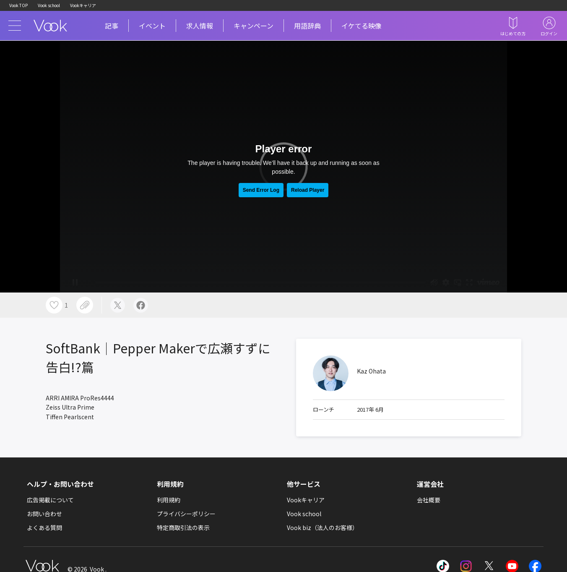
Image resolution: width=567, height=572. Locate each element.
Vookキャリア (83, 5)
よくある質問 (44, 527)
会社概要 (428, 500)
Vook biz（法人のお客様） (322, 527)
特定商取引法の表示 (183, 527)
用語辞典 (307, 26)
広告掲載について (50, 500)
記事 (111, 26)
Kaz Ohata (371, 371)
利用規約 (168, 500)
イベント (152, 26)
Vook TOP (18, 5)
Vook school (49, 5)
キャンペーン (253, 26)
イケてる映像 (361, 26)
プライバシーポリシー (186, 513)
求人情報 (199, 26)
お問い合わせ (44, 513)
